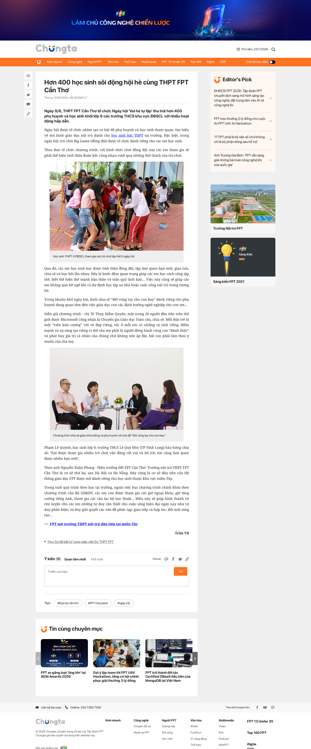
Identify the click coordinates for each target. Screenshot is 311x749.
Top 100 (204, 62)
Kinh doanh (55, 62)
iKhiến (194, 717)
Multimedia (155, 62)
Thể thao (135, 62)
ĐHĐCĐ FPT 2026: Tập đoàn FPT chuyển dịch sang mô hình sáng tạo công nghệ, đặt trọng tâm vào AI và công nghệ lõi (243, 98)
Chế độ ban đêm (260, 62)
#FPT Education (98, 594)
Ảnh (221, 723)
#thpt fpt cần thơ (68, 594)
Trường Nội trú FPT (228, 228)
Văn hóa (116, 62)
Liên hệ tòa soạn (48, 698)
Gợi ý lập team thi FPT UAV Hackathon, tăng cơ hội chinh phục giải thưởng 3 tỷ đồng (116, 667)
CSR (234, 62)
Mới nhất (97, 559)
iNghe (221, 62)
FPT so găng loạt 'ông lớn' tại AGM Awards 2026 (63, 665)
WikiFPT (224, 735)
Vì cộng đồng (198, 729)
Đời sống (167, 723)
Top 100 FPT (257, 724)
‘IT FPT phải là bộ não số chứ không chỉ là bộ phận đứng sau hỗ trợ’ (243, 139)
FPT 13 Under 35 (181, 62)
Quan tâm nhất (75, 559)
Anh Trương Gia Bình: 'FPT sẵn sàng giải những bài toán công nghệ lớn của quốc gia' (243, 160)
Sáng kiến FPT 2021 (228, 282)
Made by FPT (142, 723)
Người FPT (97, 62)
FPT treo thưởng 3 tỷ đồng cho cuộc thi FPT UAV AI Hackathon (243, 121)
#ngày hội (123, 594)
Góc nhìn (167, 729)
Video (222, 717)
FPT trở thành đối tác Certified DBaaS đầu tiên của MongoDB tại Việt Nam (167, 667)
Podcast (224, 729)
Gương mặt (168, 717)
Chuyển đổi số (142, 717)
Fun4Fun (195, 723)
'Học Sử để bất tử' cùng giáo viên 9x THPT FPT (80, 542)
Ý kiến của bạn (116, 571)
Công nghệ (76, 62)
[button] (195, 649)
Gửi (180, 571)
